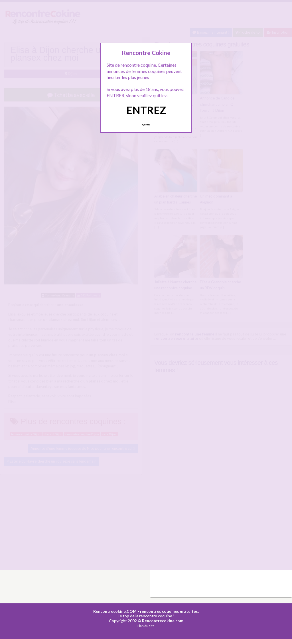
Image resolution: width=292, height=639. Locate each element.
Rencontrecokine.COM (115, 609)
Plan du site (146, 624)
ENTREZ (146, 110)
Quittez (146, 124)
